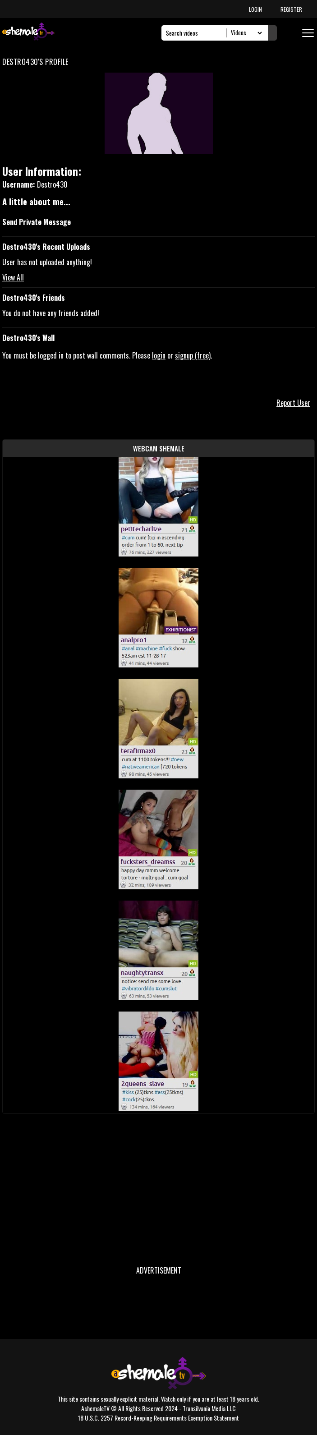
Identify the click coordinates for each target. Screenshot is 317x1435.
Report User (293, 402)
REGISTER (291, 9)
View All (13, 277)
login (158, 355)
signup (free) (193, 355)
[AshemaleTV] (28, 33)
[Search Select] (245, 33)
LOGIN (255, 9)
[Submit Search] (272, 33)
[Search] (196, 32)
